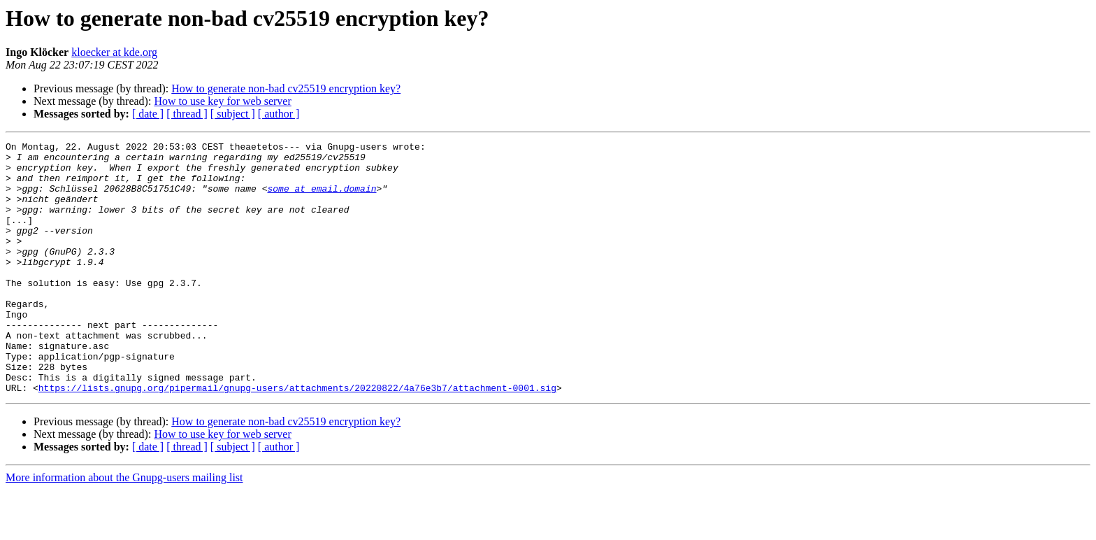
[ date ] (148, 114)
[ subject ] (232, 114)
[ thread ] (187, 114)
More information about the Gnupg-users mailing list (124, 528)
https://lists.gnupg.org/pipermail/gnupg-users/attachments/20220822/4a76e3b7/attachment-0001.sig (297, 438)
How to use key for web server (222, 101)
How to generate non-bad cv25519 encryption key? (286, 88)
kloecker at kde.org (114, 52)
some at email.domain (321, 198)
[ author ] (279, 114)
